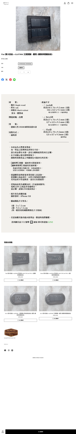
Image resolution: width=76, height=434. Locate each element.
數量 (2, 71)
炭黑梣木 (21, 67)
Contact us (6, 344)
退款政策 (41, 357)
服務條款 (34, 357)
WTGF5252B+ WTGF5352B (25, 63)
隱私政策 (38, 357)
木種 (2, 67)
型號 (2, 63)
